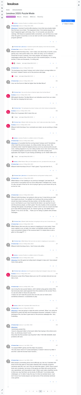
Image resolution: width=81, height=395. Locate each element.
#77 (57, 345)
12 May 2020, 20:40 (28, 49)
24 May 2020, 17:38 (28, 286)
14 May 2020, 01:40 (25, 110)
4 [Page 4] (40, 391)
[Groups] (2, 17)
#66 (57, 140)
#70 (57, 224)
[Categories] (2, 2)
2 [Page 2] (33, 391)
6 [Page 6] (47, 391)
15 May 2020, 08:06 (28, 140)
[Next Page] (55, 391)
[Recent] (2, 5)
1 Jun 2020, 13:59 (28, 324)
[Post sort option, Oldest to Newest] (68, 24)
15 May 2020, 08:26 (28, 195)
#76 (57, 324)
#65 (57, 124)
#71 (57, 243)
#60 (57, 49)
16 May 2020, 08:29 (28, 243)
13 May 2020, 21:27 (28, 81)
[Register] (79, 5)
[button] (2, 390)
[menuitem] (79, 2)
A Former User (15, 25)
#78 (57, 360)
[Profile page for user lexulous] (8, 96)
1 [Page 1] (29, 391)
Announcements (10, 16)
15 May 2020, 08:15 (28, 178)
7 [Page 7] (51, 391)
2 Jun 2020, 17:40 (28, 345)
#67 (57, 164)
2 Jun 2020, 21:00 (28, 360)
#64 (57, 110)
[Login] (79, 2)
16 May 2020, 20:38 (28, 257)
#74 (57, 286)
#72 (57, 257)
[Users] (2, 14)
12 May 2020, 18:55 (28, 25)
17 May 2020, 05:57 (25, 273)
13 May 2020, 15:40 (28, 68)
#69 (57, 195)
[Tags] (2, 8)
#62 (57, 81)
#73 (57, 273)
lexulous (16, 23)
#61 (57, 68)
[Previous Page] (26, 391)
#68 (57, 178)
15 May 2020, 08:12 (28, 164)
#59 (57, 25)
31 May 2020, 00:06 (28, 308)
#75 (57, 308)
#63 (57, 94)
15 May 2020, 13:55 (28, 224)
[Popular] (2, 11)
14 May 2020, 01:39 (25, 94)
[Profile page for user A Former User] (8, 27)
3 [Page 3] (36, 391)
